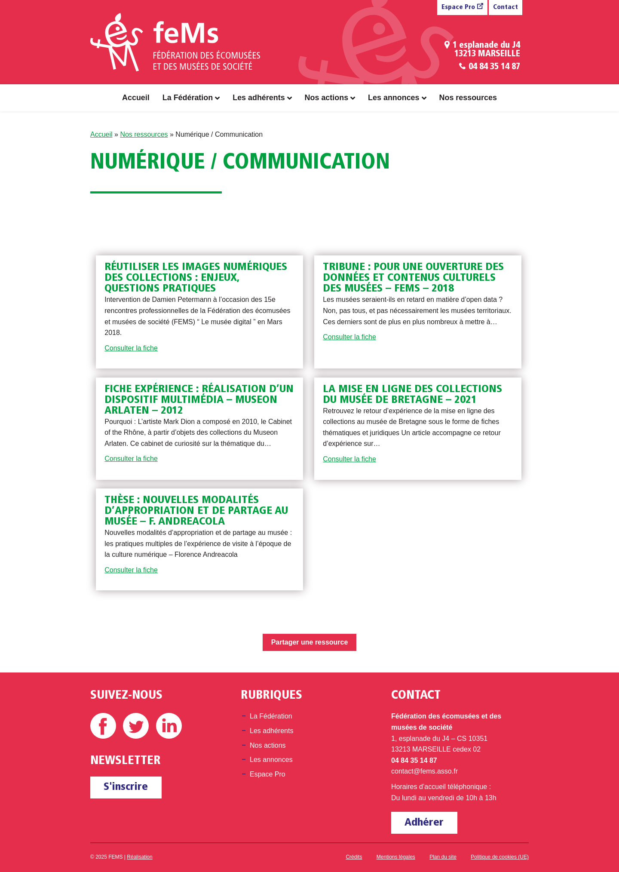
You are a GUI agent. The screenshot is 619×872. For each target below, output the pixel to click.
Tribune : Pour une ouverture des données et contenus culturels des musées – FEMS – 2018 (413, 278)
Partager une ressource (309, 642)
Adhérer (424, 822)
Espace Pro (458, 7)
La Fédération (187, 97)
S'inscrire (126, 787)
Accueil (136, 97)
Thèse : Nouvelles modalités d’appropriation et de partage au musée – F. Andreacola (196, 511)
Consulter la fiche (131, 348)
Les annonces (393, 97)
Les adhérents (259, 97)
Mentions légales (396, 857)
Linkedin (169, 726)
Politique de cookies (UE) (500, 857)
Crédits (354, 857)
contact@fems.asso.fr (424, 771)
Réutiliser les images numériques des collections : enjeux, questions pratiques (195, 278)
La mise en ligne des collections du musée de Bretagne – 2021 (412, 394)
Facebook (103, 726)
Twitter (136, 726)
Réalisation (139, 857)
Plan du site (443, 857)
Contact (505, 7)
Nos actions (327, 97)
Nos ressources (468, 97)
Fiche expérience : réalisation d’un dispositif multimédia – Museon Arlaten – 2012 (199, 400)
